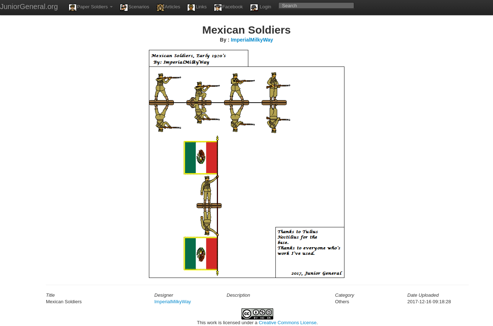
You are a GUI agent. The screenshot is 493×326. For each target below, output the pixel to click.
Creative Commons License (288, 322)
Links (196, 7)
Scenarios (134, 7)
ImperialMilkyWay (252, 40)
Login (260, 7)
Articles (168, 7)
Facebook (228, 7)
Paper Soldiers (91, 7)
